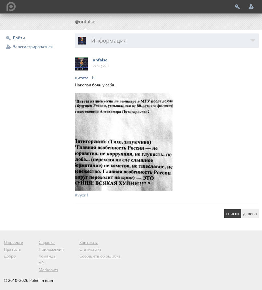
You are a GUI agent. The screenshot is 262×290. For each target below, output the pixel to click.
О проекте (13, 242)
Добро (10, 256)
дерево (250, 213)
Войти (19, 38)
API (42, 262)
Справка (47, 242)
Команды (47, 256)
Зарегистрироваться (33, 46)
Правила (12, 249)
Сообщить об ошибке (100, 256)
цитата (82, 78)
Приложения (51, 249)
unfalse (100, 60)
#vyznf (81, 195)
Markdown (48, 269)
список (232, 213)
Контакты (88, 242)
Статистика (90, 249)
